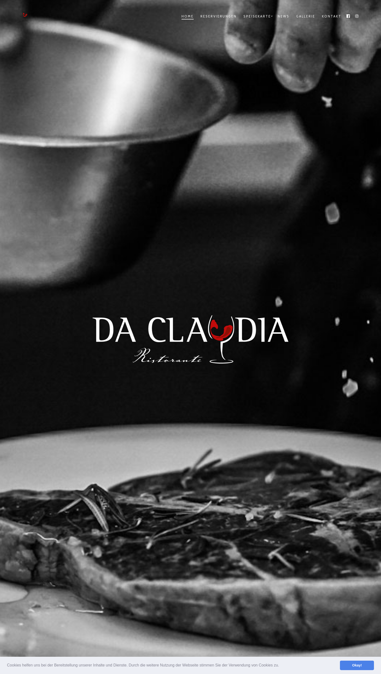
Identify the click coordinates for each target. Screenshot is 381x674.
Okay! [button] (357, 665)
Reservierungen (218, 16)
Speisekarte (257, 16)
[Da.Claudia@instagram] (314, 570)
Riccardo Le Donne (213, 647)
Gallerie (305, 16)
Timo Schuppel (211, 641)
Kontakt (331, 16)
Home (188, 16)
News (283, 16)
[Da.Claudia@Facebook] (299, 570)
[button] (281, 665)
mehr (102, 310)
